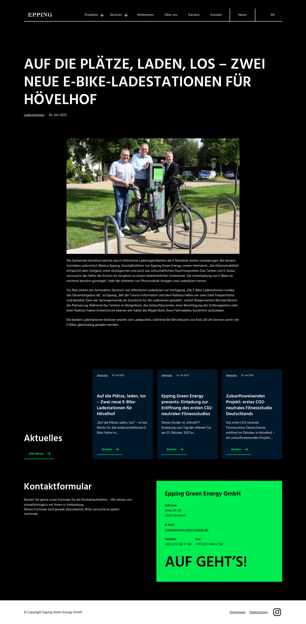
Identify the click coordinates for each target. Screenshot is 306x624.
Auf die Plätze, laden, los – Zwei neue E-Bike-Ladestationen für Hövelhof (144, 82)
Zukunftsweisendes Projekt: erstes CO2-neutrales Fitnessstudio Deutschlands (249, 405)
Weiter (108, 450)
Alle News (36, 453)
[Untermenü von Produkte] (93, 14)
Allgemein (102, 375)
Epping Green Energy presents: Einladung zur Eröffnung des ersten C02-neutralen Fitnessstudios (187, 405)
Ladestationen (34, 115)
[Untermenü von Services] (117, 14)
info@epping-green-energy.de (187, 530)
